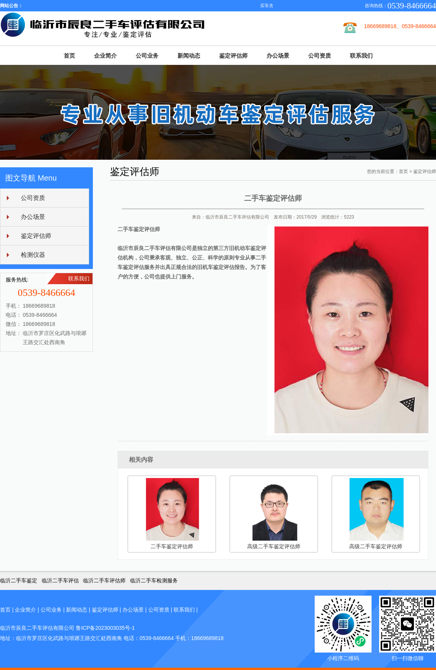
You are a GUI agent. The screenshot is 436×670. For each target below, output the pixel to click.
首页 (69, 55)
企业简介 (105, 55)
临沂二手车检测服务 (154, 580)
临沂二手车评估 (60, 580)
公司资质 (319, 55)
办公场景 (278, 55)
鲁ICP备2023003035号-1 (105, 628)
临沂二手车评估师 (104, 580)
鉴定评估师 (233, 55)
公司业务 (147, 55)
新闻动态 (188, 55)
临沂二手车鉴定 (18, 580)
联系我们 (361, 55)
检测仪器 (33, 255)
